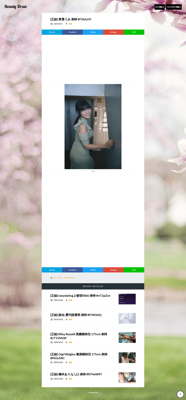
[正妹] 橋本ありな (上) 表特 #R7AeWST (76, 374)
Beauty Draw (15, 6)
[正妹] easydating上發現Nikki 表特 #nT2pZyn (80, 295)
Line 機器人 (159, 7)
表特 (70, 24)
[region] (93, 58)
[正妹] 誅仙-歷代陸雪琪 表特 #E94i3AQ (75, 315)
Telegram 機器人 (174, 7)
